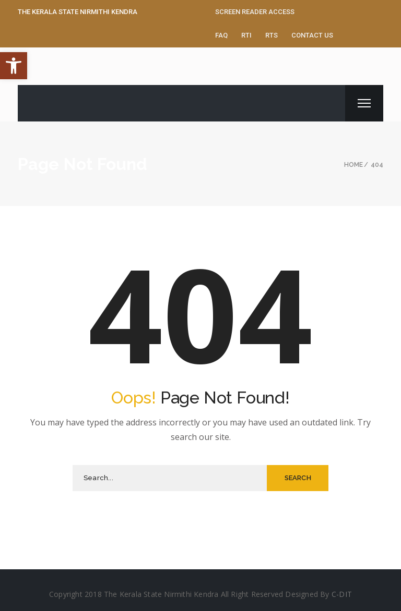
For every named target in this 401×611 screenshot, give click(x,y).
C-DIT (342, 594)
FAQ (221, 35)
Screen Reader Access (254, 12)
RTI (246, 35)
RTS (271, 35)
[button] (13, 65)
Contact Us (312, 35)
